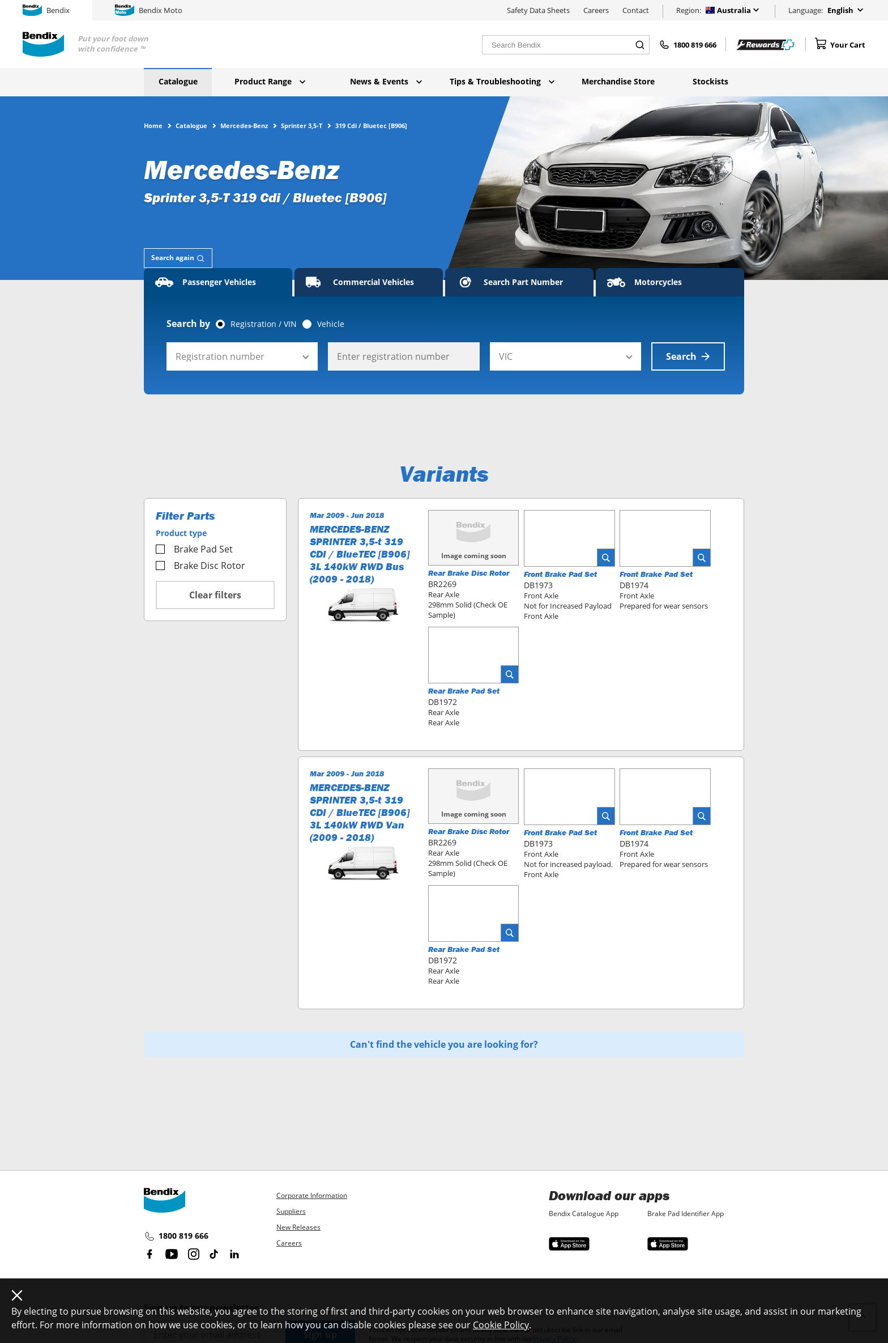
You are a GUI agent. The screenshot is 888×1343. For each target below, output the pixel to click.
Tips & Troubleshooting (502, 81)
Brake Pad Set (194, 549)
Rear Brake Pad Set (464, 690)
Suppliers (291, 1211)
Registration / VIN (263, 324)
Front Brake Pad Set (560, 574)
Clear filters (215, 595)
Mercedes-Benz (244, 125)
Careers (596, 10)
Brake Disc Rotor (200, 565)
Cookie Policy (501, 1325)
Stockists (710, 81)
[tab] (178, 258)
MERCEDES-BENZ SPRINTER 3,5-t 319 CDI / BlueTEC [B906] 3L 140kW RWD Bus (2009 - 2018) (359, 554)
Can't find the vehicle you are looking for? (444, 1044)
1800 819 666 (176, 1236)
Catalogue (178, 81)
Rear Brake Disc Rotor (468, 572)
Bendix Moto (148, 10)
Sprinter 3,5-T (301, 125)
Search (688, 356)
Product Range (269, 81)
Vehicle (330, 324)
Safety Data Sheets (538, 10)
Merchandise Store (618, 81)
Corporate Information (311, 1195)
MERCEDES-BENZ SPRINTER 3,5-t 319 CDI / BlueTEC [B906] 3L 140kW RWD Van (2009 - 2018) (359, 812)
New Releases (298, 1227)
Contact (635, 10)
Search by (188, 323)
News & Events (386, 81)
